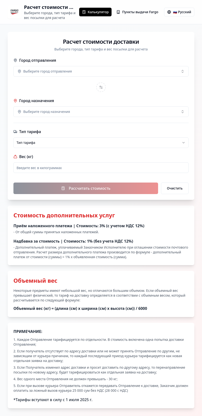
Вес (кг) (23, 156)
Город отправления (34, 60)
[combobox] (101, 71)
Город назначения (33, 100)
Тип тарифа (27, 131)
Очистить (175, 188)
